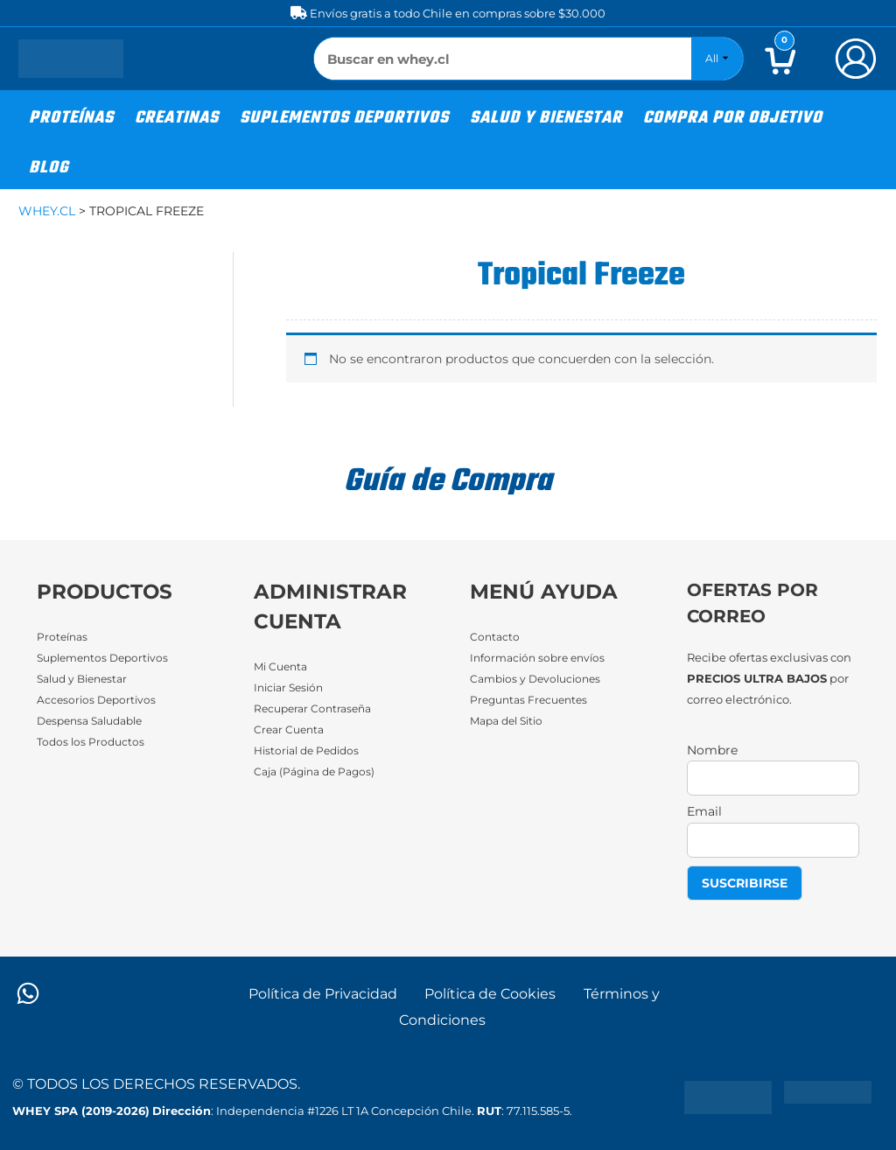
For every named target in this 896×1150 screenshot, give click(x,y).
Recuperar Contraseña (317, 709)
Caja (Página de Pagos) (319, 773)
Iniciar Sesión (292, 688)
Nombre (712, 750)
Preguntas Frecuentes (533, 700)
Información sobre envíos (541, 658)
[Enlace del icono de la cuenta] (856, 59)
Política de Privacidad (322, 993)
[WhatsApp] (28, 993)
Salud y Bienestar (86, 679)
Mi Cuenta (283, 667)
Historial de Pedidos (311, 751)
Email (704, 811)
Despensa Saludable (96, 721)
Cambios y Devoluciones (540, 679)
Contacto (496, 637)
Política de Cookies (490, 993)
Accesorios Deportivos (99, 700)
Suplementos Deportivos (107, 658)
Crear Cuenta (291, 730)
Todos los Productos (92, 742)
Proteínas (64, 637)
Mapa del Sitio (510, 721)
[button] (71, 115)
